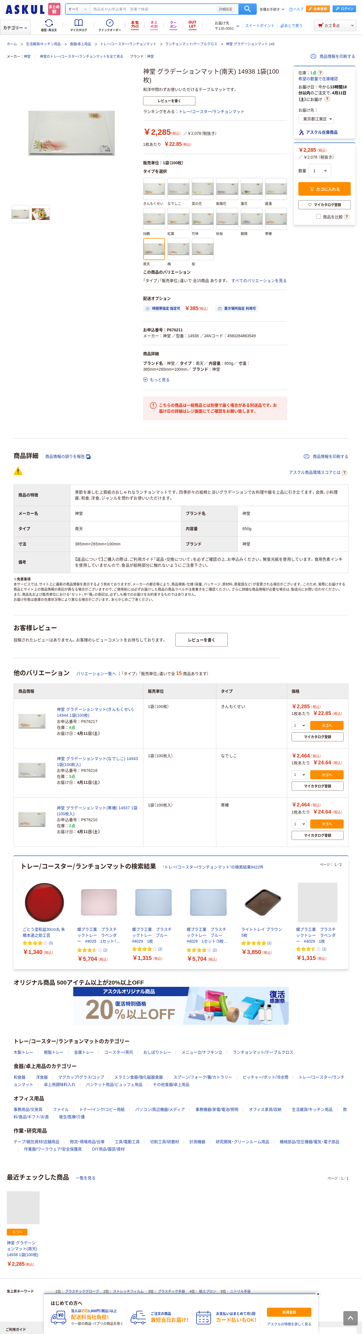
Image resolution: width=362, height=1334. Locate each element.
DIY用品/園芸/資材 (108, 1149)
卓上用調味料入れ (60, 1084)
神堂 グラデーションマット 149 (250, 44)
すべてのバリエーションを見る (259, 280)
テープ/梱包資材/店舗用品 (36, 1141)
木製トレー (23, 1052)
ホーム (12, 44)
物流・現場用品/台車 (87, 1141)
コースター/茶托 (118, 1052)
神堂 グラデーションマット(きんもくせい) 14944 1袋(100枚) (95, 712)
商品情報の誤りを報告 (67, 456)
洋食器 (42, 1077)
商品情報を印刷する (333, 56)
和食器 (19, 1077)
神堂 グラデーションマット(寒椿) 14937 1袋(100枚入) (97, 811)
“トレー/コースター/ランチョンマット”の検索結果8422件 (213, 867)
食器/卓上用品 (80, 44)
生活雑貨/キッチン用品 (43, 44)
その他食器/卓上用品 (171, 1084)
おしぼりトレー (157, 1052)
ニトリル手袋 (240, 1292)
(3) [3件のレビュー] (51, 942)
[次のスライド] (347, 912)
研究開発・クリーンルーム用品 (242, 1141)
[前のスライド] (14, 912)
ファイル (61, 1109)
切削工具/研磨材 (164, 1141)
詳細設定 (225, 9)
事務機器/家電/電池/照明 (216, 1109)
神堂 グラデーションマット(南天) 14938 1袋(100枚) (22, 1249)
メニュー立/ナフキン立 (202, 1052)
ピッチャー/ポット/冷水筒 (265, 1077)
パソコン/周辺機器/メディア (160, 1109)
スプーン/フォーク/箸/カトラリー (202, 1077)
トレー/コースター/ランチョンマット (128, 44)
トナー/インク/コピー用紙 (102, 1109)
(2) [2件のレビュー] (105, 949)
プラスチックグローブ (82, 1292)
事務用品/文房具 (28, 1109)
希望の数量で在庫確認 (318, 78)
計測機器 (197, 1141)
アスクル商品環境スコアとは (318, 472)
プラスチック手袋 (171, 1292)
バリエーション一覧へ (96, 673)
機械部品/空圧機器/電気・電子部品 (309, 1141)
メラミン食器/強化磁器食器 (138, 1077)
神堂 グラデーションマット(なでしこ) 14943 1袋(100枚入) (97, 761)
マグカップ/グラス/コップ (81, 1077)
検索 (247, 9)
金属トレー (84, 1052)
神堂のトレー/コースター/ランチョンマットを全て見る (81, 57)
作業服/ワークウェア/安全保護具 (53, 1149)
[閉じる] (318, 1294)
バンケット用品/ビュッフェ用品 (114, 1084)
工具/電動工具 (127, 1141)
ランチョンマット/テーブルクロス (191, 44)
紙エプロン (207, 1292)
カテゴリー (15, 27)
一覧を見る (86, 1178)
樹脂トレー (54, 1052)
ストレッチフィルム (128, 1292)
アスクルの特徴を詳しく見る (289, 1324)
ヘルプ (298, 9)
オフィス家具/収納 (265, 1109)
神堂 (27, 57)
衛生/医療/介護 (72, 1117)
